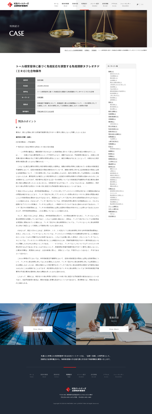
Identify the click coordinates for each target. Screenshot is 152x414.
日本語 (137, 4)
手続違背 (40, 99)
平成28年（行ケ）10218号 (45, 114)
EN (142, 4)
